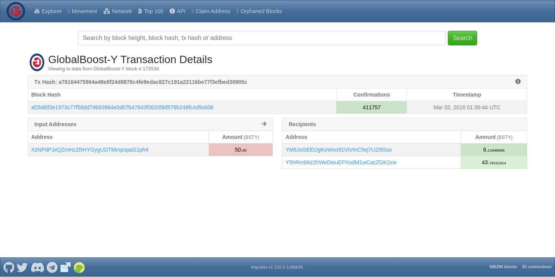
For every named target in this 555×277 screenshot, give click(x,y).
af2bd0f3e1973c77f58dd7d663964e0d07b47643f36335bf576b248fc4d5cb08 (122, 107)
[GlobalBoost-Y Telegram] (52, 267)
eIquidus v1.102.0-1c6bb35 (277, 267)
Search (463, 38)
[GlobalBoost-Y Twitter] (22, 267)
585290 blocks (503, 266)
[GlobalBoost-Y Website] (65, 267)
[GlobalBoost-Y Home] (15, 11)
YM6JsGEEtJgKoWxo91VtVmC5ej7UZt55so (339, 150)
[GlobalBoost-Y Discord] (37, 267)
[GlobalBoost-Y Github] (9, 267)
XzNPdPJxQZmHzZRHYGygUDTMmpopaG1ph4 (89, 150)
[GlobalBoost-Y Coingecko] (79, 267)
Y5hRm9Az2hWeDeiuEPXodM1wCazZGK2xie (341, 162)
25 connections (537, 266)
